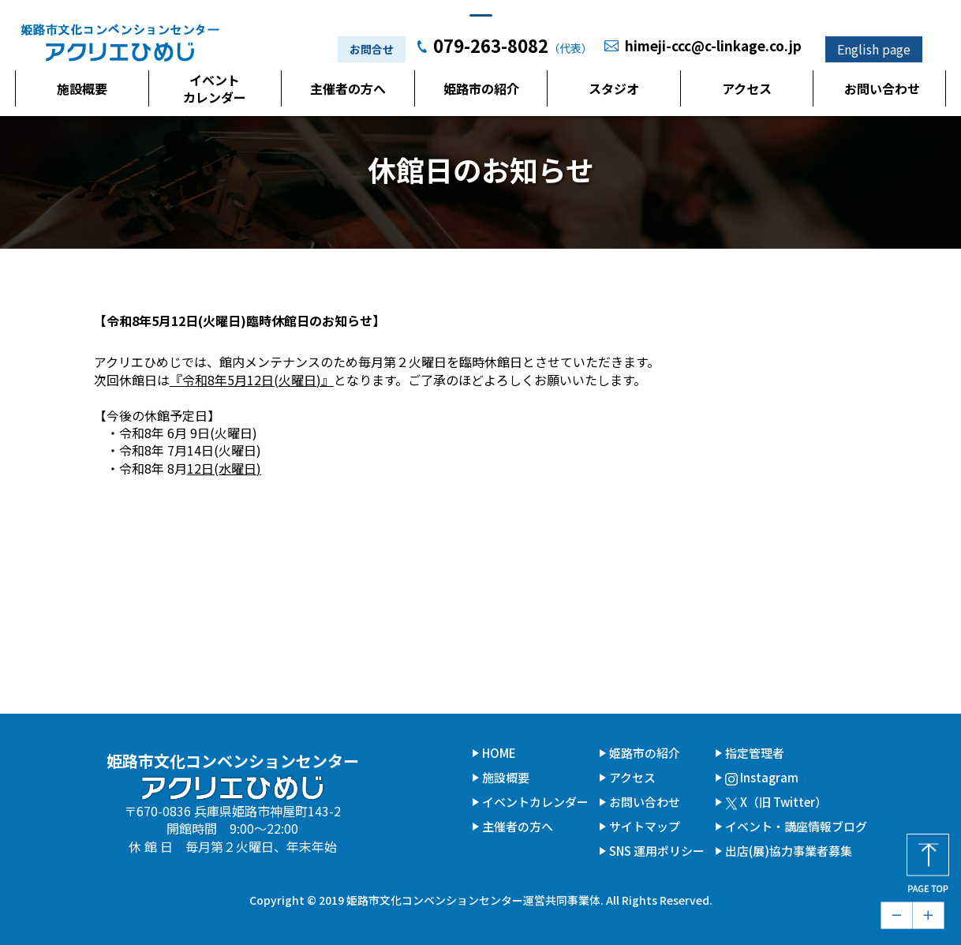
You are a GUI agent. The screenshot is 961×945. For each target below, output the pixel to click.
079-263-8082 (490, 48)
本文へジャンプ (481, 9)
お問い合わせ (882, 91)
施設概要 (82, 91)
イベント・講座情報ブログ (796, 826)
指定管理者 (754, 752)
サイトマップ (644, 826)
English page (874, 52)
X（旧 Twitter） (776, 801)
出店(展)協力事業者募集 (788, 850)
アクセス (747, 91)
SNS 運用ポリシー (657, 850)
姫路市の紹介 (481, 91)
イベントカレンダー (214, 91)
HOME (499, 752)
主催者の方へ (348, 91)
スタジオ (614, 91)
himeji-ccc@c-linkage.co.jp (713, 48)
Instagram (761, 777)
